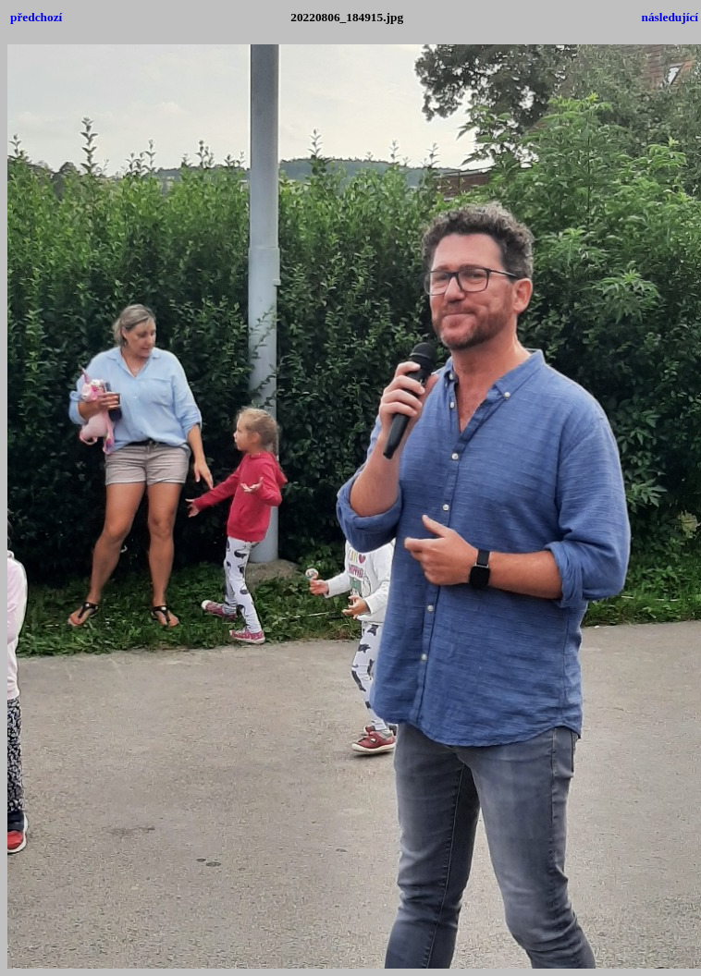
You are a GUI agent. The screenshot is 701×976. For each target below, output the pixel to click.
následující (670, 17)
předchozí (36, 17)
